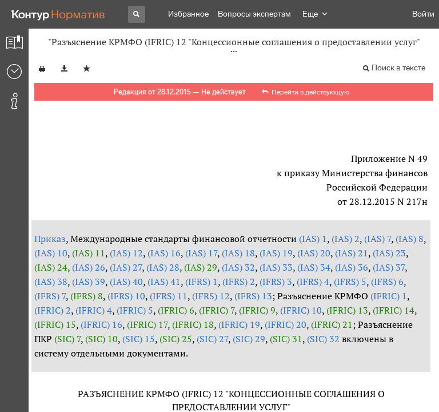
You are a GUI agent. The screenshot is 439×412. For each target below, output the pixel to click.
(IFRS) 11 (168, 296)
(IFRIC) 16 (101, 324)
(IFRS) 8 (86, 296)
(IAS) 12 (126, 253)
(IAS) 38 (50, 281)
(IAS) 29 (200, 267)
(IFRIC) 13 (347, 310)
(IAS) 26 (88, 267)
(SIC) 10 (101, 338)
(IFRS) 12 (211, 296)
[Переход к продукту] (58, 14)
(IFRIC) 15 (55, 324)
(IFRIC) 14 (393, 310)
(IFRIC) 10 (301, 310)
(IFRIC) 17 (147, 324)
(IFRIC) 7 (216, 310)
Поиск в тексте (398, 68)
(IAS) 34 (313, 267)
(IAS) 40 (126, 281)
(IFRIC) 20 (285, 324)
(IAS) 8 (410, 238)
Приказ (50, 238)
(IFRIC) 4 (93, 310)
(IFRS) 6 (387, 281)
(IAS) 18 (238, 253)
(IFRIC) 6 (176, 310)
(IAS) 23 (389, 253)
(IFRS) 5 (350, 281)
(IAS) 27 (126, 267)
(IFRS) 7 (50, 296)
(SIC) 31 (286, 338)
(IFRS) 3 (276, 281)
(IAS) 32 (238, 267)
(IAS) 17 (201, 253)
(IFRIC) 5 (135, 310)
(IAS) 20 (313, 253)
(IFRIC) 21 (332, 324)
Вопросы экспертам (254, 14)
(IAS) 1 (313, 238)
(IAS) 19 (276, 253)
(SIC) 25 (175, 338)
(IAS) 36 (351, 267)
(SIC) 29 (249, 338)
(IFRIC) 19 (239, 324)
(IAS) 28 (162, 267)
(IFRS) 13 (253, 296)
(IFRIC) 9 (257, 310)
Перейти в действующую (310, 92)
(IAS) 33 (276, 267)
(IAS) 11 (88, 253)
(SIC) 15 (138, 338)
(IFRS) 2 (238, 281)
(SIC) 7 (67, 338)
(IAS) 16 (164, 253)
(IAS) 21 (351, 253)
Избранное (188, 14)
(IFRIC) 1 (388, 296)
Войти (423, 14)
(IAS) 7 (377, 238)
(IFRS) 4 (313, 281)
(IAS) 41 (164, 281)
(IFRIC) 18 (193, 324)
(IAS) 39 (88, 281)
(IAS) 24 (50, 267)
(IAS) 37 (389, 267)
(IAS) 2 (346, 238)
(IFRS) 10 (126, 296)
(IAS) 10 (50, 253)
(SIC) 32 (323, 338)
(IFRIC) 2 (52, 310)
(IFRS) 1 (201, 281)
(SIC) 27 (212, 338)
